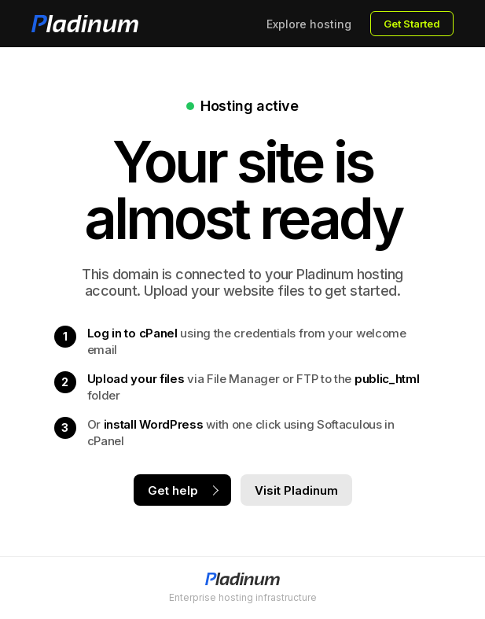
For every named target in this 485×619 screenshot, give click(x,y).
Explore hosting (308, 24)
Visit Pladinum (296, 490)
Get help (173, 490)
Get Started (412, 23)
